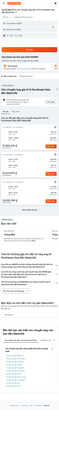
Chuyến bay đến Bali (13, 383)
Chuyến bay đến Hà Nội (14, 365)
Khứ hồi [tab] (5, 112)
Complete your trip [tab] (47, 340)
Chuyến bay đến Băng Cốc (15, 356)
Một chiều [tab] (15, 112)
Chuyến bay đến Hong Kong (15, 371)
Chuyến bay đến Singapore (15, 368)
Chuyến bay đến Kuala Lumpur (16, 377)
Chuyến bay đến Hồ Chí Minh (16, 359)
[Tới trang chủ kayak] (14, 3)
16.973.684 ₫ (7, 9)
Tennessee (38, 405)
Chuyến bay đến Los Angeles (15, 380)
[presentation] (16, 12)
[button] (3, 3)
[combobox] (7, 17)
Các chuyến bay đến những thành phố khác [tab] (21, 340)
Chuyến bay (24, 405)
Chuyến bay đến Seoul (13, 374)
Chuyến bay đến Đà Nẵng (14, 362)
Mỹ (31, 405)
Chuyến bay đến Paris (13, 386)
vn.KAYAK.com (14, 405)
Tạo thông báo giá (22, 69)
